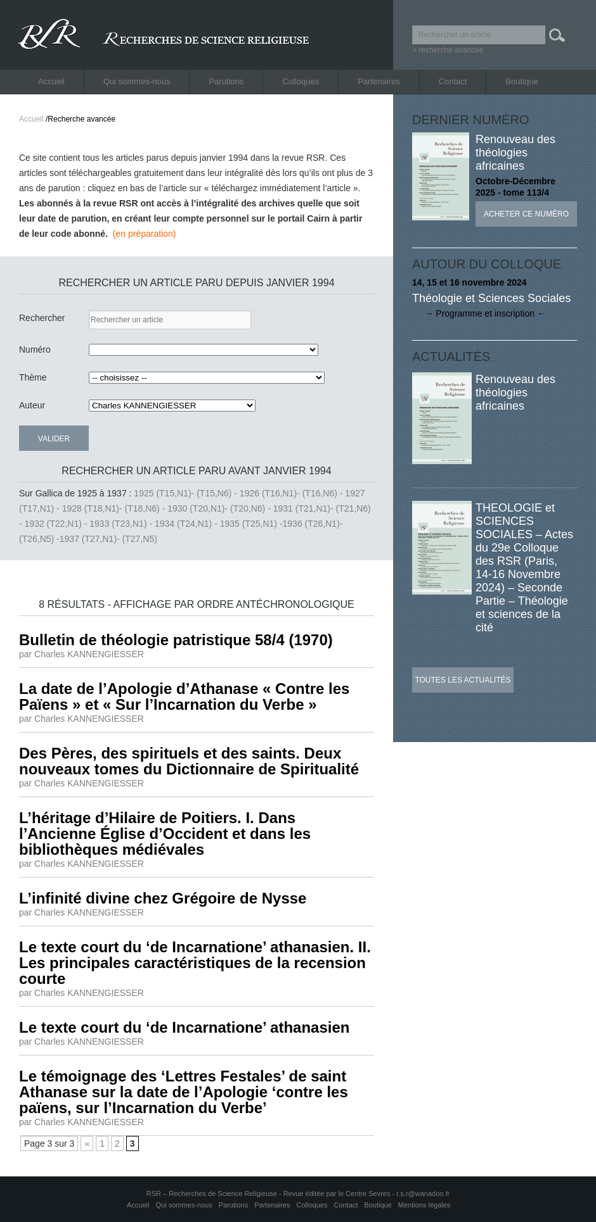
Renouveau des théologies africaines (515, 152)
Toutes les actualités (462, 680)
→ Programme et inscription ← (479, 313)
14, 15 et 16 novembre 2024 (469, 282)
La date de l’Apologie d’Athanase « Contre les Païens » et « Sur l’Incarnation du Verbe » (184, 696)
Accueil (51, 81)
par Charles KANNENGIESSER (81, 654)
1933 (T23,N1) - (122, 524)
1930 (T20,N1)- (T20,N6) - (220, 508)
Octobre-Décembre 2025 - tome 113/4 (515, 187)
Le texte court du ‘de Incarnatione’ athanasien (184, 1027)
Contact (453, 81)
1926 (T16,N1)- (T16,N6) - (293, 493)
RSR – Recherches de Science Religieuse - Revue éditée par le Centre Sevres (269, 1193)
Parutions (226, 81)
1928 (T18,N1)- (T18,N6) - (115, 508)
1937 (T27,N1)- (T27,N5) (108, 539)
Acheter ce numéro (526, 214)
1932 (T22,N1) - (57, 524)
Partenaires (378, 81)
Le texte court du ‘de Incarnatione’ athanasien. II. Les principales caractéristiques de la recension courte (195, 962)
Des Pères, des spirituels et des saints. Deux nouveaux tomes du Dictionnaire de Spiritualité (189, 761)
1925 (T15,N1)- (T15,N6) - (187, 493)
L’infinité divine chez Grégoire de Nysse (162, 898)
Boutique (521, 81)
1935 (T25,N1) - (251, 524)
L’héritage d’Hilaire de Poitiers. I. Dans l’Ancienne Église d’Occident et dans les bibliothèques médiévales (165, 833)
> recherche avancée (447, 50)
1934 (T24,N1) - (187, 524)
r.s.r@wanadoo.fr (423, 1193)
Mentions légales (424, 1205)
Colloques (300, 81)
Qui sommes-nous (136, 81)
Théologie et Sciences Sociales (491, 298)
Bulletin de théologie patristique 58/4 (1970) (176, 639)
